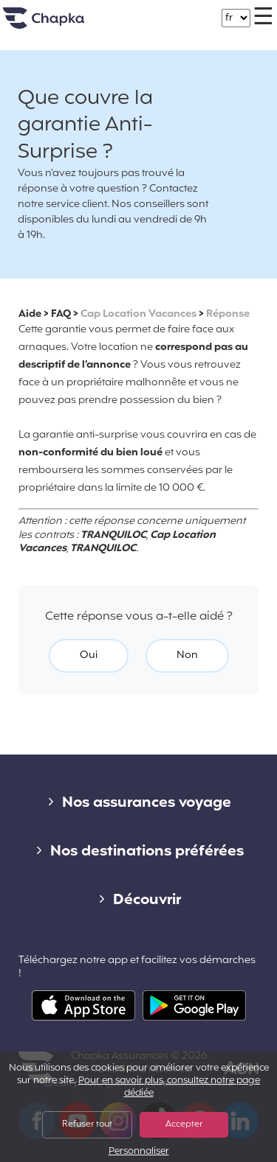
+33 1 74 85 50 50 (153, 11)
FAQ (61, 314)
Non (187, 655)
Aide (29, 314)
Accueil (62, 24)
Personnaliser (139, 1152)
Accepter (183, 1124)
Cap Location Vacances (138, 314)
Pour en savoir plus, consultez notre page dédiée (169, 1087)
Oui (89, 655)
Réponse (228, 314)
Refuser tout (87, 1124)
